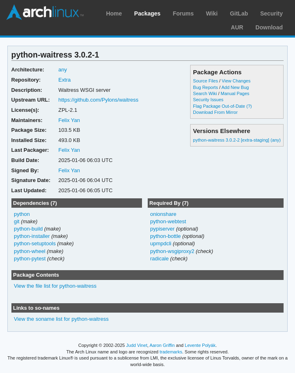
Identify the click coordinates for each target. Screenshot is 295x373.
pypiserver (162, 229)
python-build (28, 229)
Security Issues (208, 99)
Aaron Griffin (162, 345)
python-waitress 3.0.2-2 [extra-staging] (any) (237, 140)
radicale (159, 258)
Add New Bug (235, 87)
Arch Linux (45, 12)
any (62, 70)
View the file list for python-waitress (55, 286)
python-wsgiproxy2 (172, 251)
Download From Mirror (215, 112)
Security (271, 13)
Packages (147, 13)
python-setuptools (35, 243)
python (22, 214)
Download (269, 27)
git (17, 221)
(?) (249, 106)
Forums (183, 13)
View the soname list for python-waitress (61, 319)
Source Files (205, 80)
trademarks (171, 351)
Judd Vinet (136, 345)
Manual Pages (235, 93)
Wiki (212, 13)
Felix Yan (69, 120)
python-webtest (168, 221)
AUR (237, 27)
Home (114, 13)
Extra (64, 80)
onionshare (163, 214)
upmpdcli (160, 243)
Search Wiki (205, 93)
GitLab (239, 13)
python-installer (32, 236)
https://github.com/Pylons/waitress (98, 100)
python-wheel (29, 251)
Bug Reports (205, 87)
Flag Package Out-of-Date (219, 106)
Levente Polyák (200, 345)
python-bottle (165, 236)
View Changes (236, 80)
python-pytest (30, 258)
